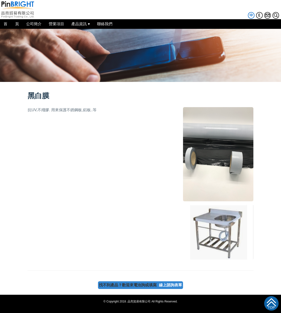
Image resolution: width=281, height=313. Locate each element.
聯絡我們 (104, 24)
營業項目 (56, 24)
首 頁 (11, 24)
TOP (271, 308)
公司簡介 (34, 24)
